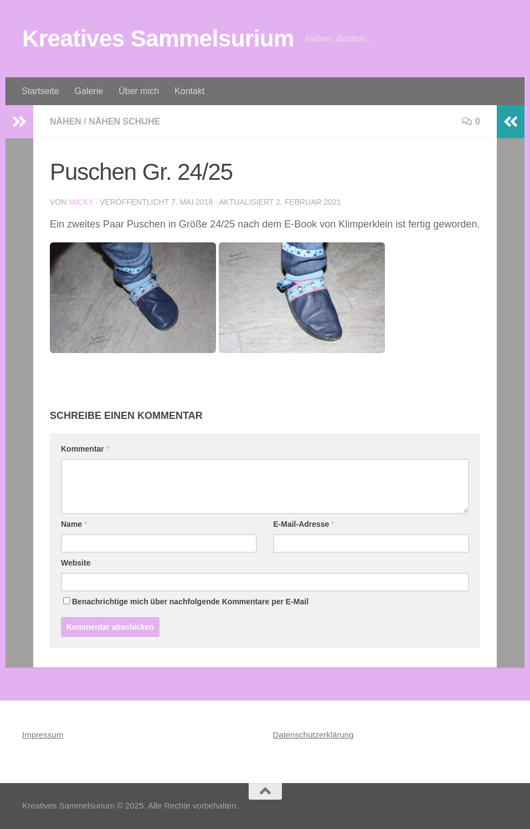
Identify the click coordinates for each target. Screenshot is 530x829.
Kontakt (189, 91)
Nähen (65, 121)
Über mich (139, 91)
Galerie (89, 91)
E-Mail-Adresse (304, 524)
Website (75, 562)
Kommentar (85, 448)
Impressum (42, 734)
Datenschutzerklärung (313, 734)
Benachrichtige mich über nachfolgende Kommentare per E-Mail (185, 601)
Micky (81, 202)
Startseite (40, 91)
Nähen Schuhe (124, 121)
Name (74, 524)
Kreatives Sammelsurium (158, 38)
